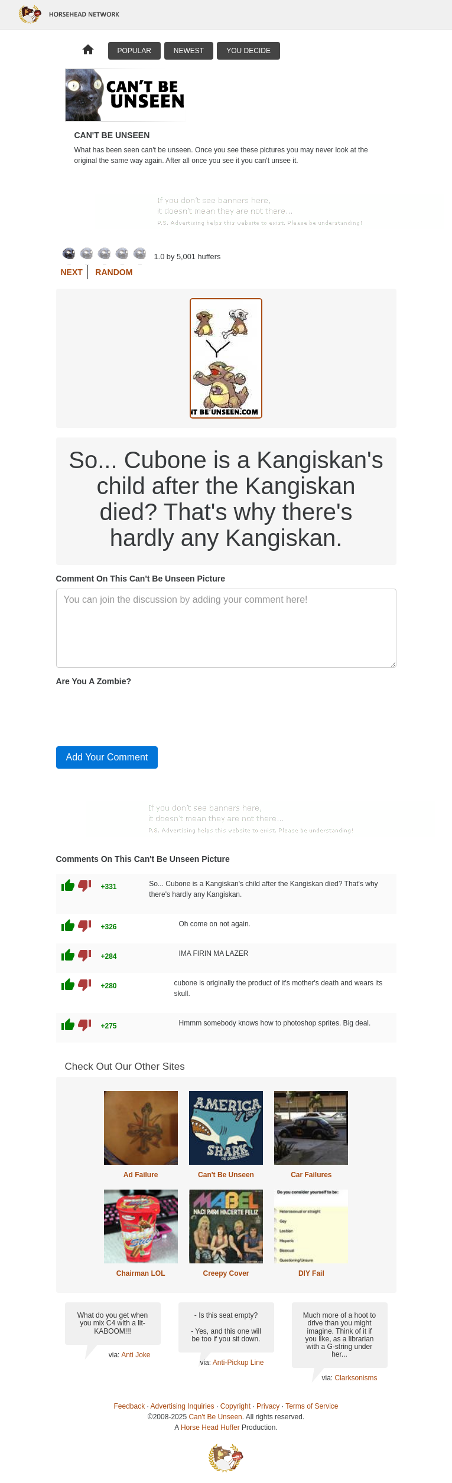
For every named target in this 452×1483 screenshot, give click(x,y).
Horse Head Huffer (210, 1427)
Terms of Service (311, 1406)
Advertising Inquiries (182, 1406)
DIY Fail (311, 1273)
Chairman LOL (140, 1273)
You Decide (248, 51)
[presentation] (146, 714)
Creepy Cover (226, 1273)
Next (72, 272)
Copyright (235, 1406)
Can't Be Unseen (226, 1175)
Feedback (129, 1406)
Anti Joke (135, 1355)
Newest (189, 51)
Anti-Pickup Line (238, 1362)
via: (115, 1355)
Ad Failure (140, 1175)
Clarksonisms (355, 1378)
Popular (134, 51)
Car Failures (311, 1175)
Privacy (267, 1406)
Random (113, 272)
